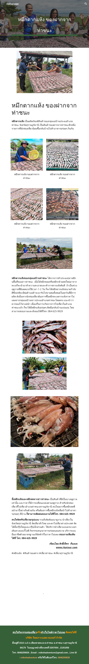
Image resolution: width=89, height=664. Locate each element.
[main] (44, 24)
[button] (3, 3)
